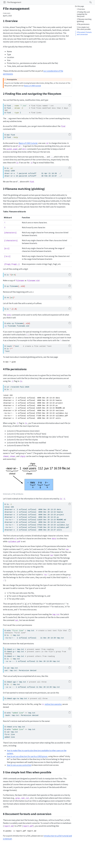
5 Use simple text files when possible (84, 28)
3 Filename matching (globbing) (84, 20)
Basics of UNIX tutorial (32, 86)
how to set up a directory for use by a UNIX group (27, 756)
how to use (19, 765)
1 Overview (81, 9)
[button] (4, 2)
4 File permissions (83, 24)
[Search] (88, 2)
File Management (14, 2)
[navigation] (54, 2)
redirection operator (53, 704)
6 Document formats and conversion (84, 33)
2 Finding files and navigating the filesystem (83, 14)
